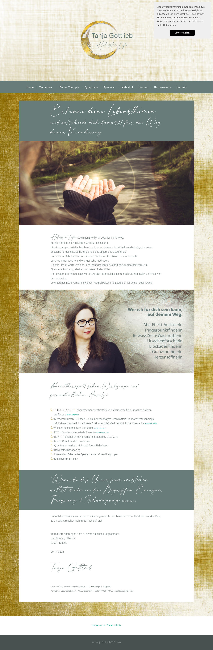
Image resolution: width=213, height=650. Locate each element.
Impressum (98, 625)
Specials (109, 87)
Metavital (127, 87)
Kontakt (181, 87)
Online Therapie (69, 87)
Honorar (144, 87)
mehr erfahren (73, 415)
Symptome (91, 87)
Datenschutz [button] (169, 25)
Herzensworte (162, 87)
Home (30, 87)
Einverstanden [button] (182, 33)
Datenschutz (114, 625)
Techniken (45, 87)
